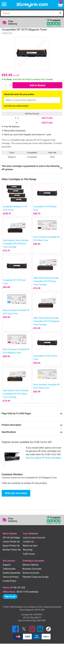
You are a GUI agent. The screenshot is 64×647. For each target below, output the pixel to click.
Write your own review (16, 493)
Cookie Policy (9, 581)
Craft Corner (29, 554)
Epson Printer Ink (11, 545)
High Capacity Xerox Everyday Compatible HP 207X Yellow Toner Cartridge (15, 393)
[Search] (29, 13)
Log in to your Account (34, 537)
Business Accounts (31, 568)
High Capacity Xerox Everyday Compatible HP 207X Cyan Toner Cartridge (46, 281)
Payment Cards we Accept (35, 577)
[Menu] (4, 4)
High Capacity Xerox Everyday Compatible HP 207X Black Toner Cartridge (15, 243)
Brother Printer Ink (12, 549)
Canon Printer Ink (11, 541)
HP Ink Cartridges (11, 537)
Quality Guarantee (11, 573)
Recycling (27, 549)
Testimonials (9, 568)
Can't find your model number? (16, 106)
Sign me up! (10, 596)
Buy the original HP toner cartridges (43, 457)
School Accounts (30, 573)
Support (7, 564)
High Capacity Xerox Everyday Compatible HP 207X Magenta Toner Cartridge (46, 321)
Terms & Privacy (11, 577)
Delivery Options (30, 564)
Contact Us (28, 541)
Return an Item (30, 545)
